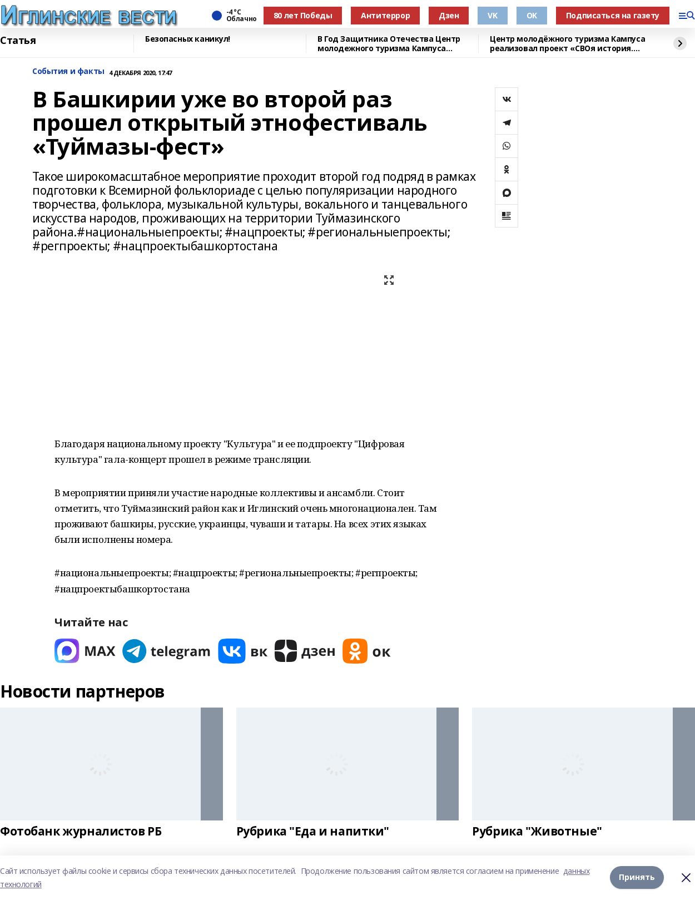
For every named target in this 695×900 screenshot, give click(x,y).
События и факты (68, 71)
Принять (637, 877)
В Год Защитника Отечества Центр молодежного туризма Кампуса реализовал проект (388, 43)
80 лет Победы (303, 15)
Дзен (449, 15)
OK (532, 15)
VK (492, 15)
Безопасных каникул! (187, 39)
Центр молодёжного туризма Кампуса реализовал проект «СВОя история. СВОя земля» (567, 43)
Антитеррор (385, 15)
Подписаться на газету (612, 15)
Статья (18, 40)
